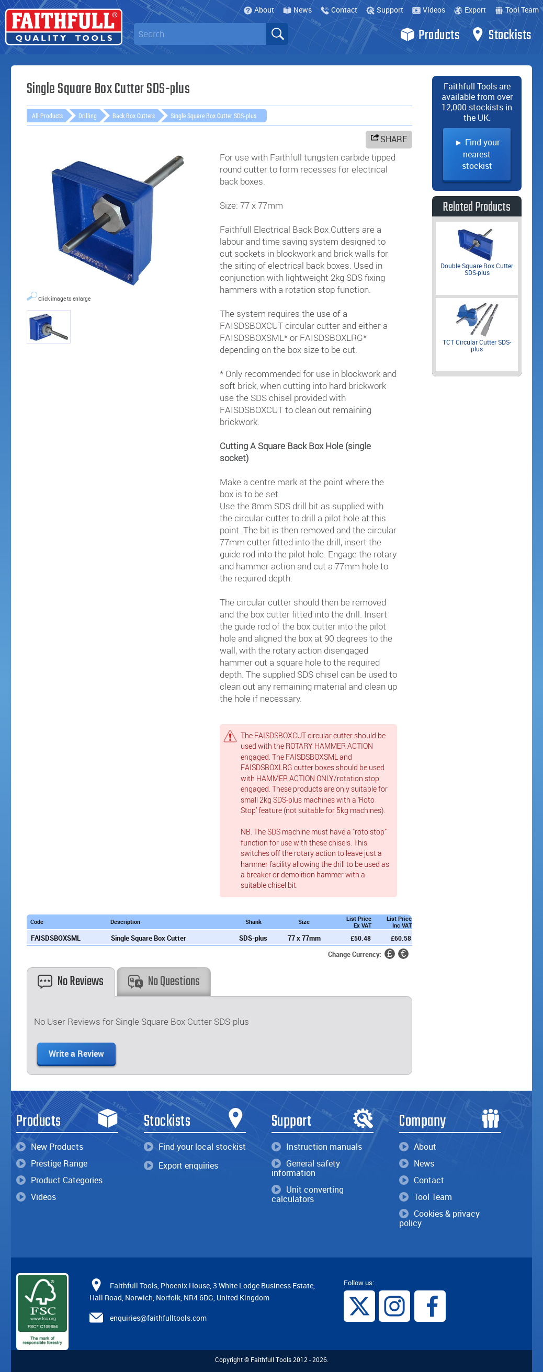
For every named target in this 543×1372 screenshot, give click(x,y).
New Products (49, 1146)
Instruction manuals (317, 1146)
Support (384, 10)
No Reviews (71, 981)
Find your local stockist (195, 1146)
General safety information (306, 1168)
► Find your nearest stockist (477, 154)
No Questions (164, 981)
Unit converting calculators (308, 1194)
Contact (339, 10)
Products (429, 34)
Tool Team (517, 10)
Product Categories (59, 1180)
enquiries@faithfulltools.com (158, 1318)
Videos (428, 10)
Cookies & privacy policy (439, 1218)
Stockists (500, 34)
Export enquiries (181, 1165)
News (297, 10)
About (259, 10)
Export (470, 10)
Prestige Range (51, 1163)
